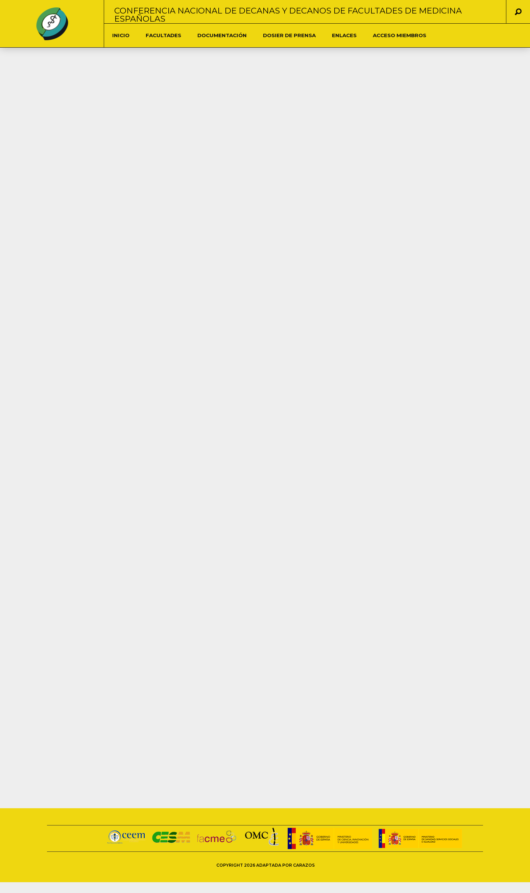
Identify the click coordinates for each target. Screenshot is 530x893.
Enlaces (344, 35)
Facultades (163, 35)
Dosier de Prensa (289, 35)
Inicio (120, 35)
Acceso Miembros (399, 35)
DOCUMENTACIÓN (222, 35)
